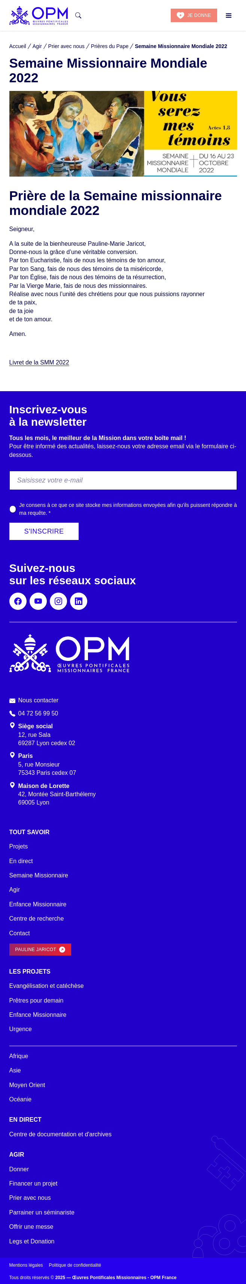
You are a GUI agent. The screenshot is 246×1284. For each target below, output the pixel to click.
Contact (19, 933)
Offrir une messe (31, 1227)
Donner (19, 1169)
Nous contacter (38, 700)
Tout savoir (29, 832)
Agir (14, 889)
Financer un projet (33, 1183)
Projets (18, 846)
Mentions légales (26, 1265)
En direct (21, 861)
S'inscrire (44, 531)
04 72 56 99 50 (38, 713)
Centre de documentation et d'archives (60, 1134)
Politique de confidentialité (75, 1265)
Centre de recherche (36, 918)
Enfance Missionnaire (38, 904)
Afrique (18, 1056)
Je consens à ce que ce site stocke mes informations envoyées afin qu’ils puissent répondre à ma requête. (128, 509)
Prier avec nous (30, 1198)
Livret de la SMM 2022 (39, 362)
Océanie (20, 1099)
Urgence (20, 1029)
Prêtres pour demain (36, 1000)
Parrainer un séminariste (42, 1212)
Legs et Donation (32, 1241)
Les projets (30, 971)
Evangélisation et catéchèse (46, 986)
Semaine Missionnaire (38, 875)
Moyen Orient (27, 1085)
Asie (15, 1070)
